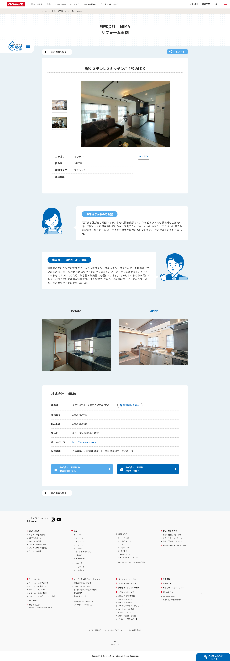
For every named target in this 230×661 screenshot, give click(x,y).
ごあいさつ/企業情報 (126, 596)
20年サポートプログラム (83, 605)
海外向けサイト (169, 592)
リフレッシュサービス (127, 579)
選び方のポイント (36, 538)
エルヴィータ (125, 541)
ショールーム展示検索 (38, 593)
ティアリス (124, 538)
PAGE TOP (115, 644)
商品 (75, 531)
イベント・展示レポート (128, 619)
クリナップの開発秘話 (38, 548)
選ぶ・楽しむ (37, 4)
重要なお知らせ (80, 596)
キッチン (77, 535)
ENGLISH (194, 3)
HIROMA (79, 555)
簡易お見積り (172, 535)
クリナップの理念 (125, 599)
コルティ (79, 548)
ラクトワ (123, 551)
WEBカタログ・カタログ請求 (174, 545)
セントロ (79, 538)
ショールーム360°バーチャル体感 (42, 596)
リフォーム (74, 4)
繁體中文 (206, 3)
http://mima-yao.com (84, 442)
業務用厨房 (80, 558)
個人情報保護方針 (134, 630)
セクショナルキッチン (84, 552)
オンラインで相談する (38, 586)
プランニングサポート (171, 531)
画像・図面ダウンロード (172, 541)
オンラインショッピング (128, 583)
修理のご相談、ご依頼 (82, 583)
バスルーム (78, 563)
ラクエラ (79, 545)
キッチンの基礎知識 (37, 535)
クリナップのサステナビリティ (130, 606)
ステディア (80, 542)
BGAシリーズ (125, 554)
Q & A (82, 586)
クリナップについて (109, 4)
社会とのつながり (125, 612)
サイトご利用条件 (95, 630)
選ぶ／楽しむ (34, 531)
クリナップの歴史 (125, 602)
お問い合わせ (84, 601)
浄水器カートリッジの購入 (128, 588)
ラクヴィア (80, 570)
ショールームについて (38, 589)
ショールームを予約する (38, 583)
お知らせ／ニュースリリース (174, 588)
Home (44, 11)
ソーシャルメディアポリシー (115, 630)
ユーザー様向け (90, 4)
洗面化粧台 (122, 534)
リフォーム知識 (35, 551)
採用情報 (166, 579)
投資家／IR (167, 583)
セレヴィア (80, 567)
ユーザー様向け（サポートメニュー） (89, 579)
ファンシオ (124, 547)
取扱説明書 (78, 593)
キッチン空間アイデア (37, 544)
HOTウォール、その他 (129, 557)
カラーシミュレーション (172, 538)
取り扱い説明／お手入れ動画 (85, 589)
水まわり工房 (57, 11)
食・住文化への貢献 (126, 609)
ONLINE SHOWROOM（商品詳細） (132, 562)
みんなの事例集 (35, 541)
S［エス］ (124, 544)
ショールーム (60, 4)
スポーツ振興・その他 (127, 616)
